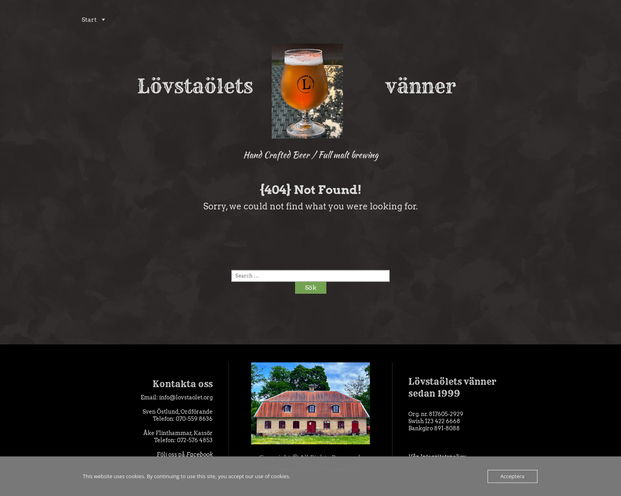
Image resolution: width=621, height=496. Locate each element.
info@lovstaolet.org (186, 397)
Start (87, 19)
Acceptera (512, 476)
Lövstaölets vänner (310, 86)
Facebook (199, 454)
